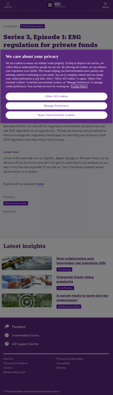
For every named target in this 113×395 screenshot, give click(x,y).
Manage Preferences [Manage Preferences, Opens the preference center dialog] (56, 105)
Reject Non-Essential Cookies (56, 115)
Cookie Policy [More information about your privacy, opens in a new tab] (79, 86)
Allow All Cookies (56, 96)
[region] (56, 86)
